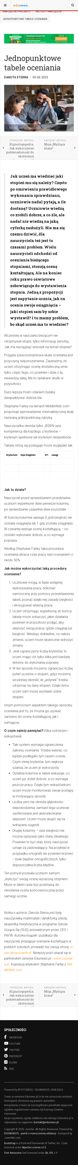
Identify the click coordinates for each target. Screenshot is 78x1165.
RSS (9, 1068)
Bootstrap (9, 1143)
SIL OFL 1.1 (51, 1152)
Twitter (12, 1050)
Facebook (13, 1037)
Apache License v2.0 (34, 1147)
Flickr (10, 1062)
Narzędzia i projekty (17, 11)
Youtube (12, 1043)
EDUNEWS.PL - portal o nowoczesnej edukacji (30, 1133)
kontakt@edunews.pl (46, 1122)
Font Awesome (12, 1152)
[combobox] (72, 5)
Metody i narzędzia (48, 11)
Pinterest (13, 1056)
